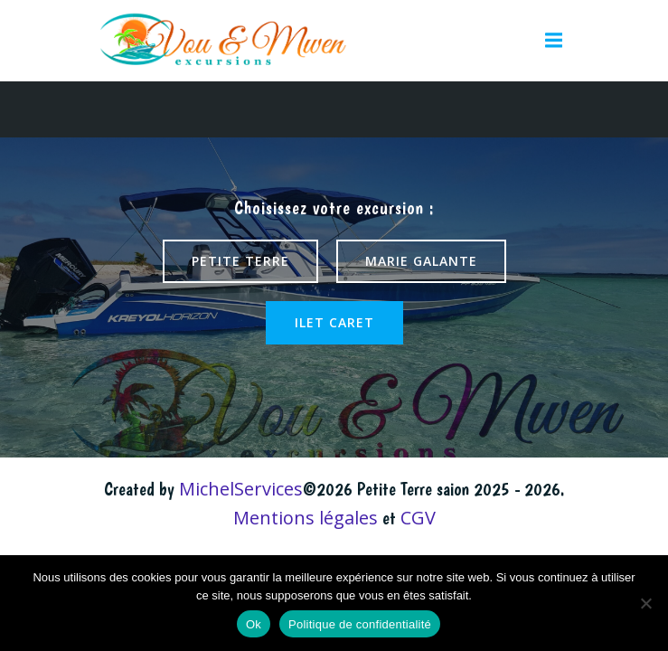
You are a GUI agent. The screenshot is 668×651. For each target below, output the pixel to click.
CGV (418, 517)
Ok (253, 624)
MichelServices (241, 488)
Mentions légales (305, 517)
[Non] (645, 603)
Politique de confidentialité (359, 624)
